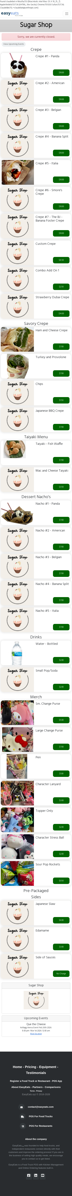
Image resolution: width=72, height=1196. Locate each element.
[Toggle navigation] (66, 13)
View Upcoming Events (13, 44)
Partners (37, 1087)
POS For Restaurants (40, 1126)
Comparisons (53, 1087)
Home (17, 1067)
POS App (57, 1081)
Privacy (39, 1091)
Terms (32, 1091)
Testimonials (36, 1073)
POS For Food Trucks (40, 1116)
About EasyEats (20, 1087)
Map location (36, 1034)
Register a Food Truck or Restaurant (30, 1081)
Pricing (30, 1067)
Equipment (47, 1067)
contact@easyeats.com (40, 1107)
